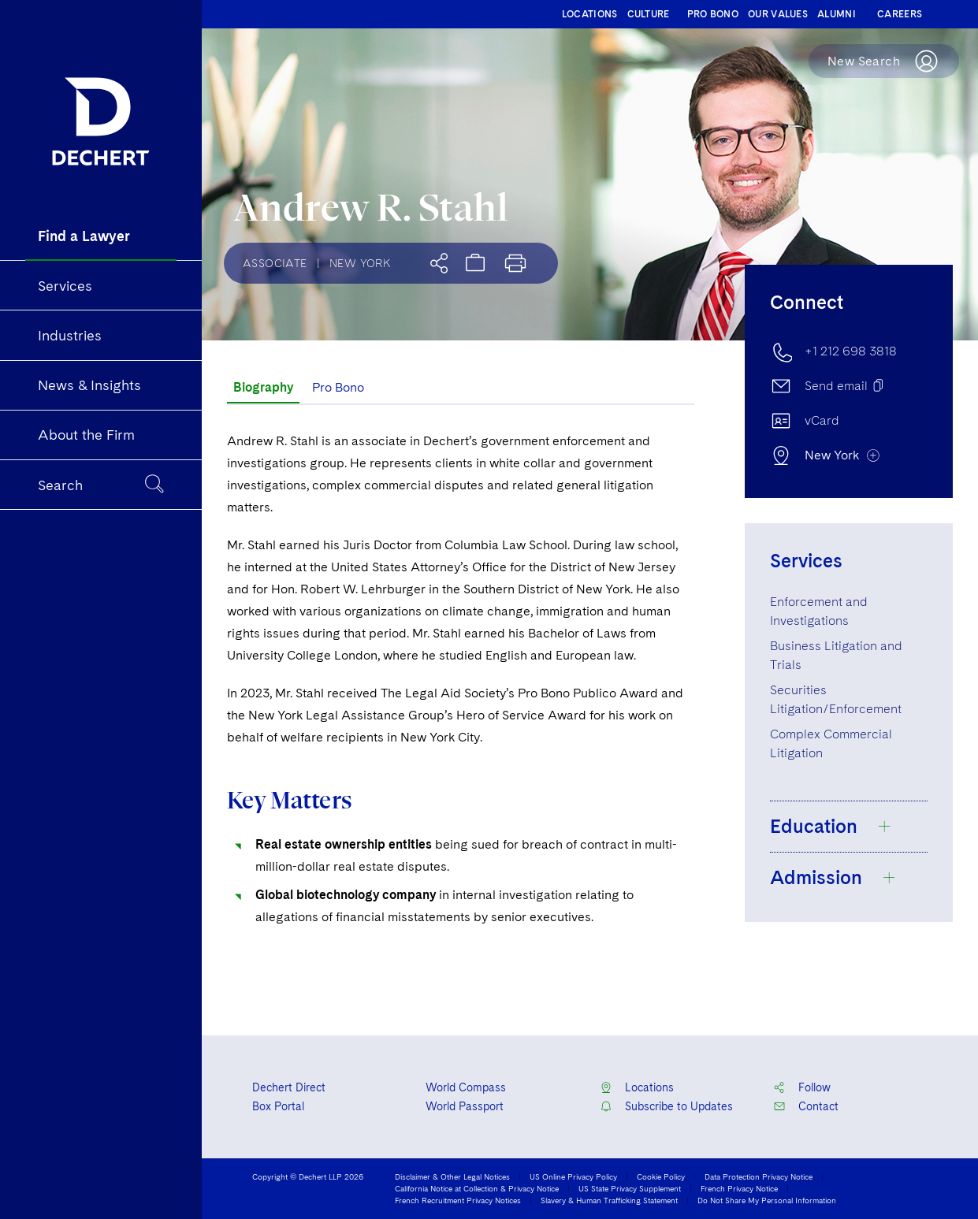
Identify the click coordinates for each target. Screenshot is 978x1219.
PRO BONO (712, 14)
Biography (263, 387)
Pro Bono (338, 387)
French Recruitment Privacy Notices (458, 1200)
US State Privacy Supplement (629, 1188)
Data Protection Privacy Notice (759, 1176)
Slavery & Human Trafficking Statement (609, 1200)
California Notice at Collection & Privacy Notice (477, 1188)
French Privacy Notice (739, 1188)
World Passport (465, 1106)
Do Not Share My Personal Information (766, 1200)
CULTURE (648, 14)
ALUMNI (836, 14)
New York (360, 263)
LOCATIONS (590, 14)
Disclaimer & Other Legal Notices (452, 1176)
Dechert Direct (288, 1087)
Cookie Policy (661, 1176)
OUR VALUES (778, 14)
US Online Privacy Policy (573, 1176)
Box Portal (278, 1106)
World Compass (466, 1087)
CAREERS (899, 14)
